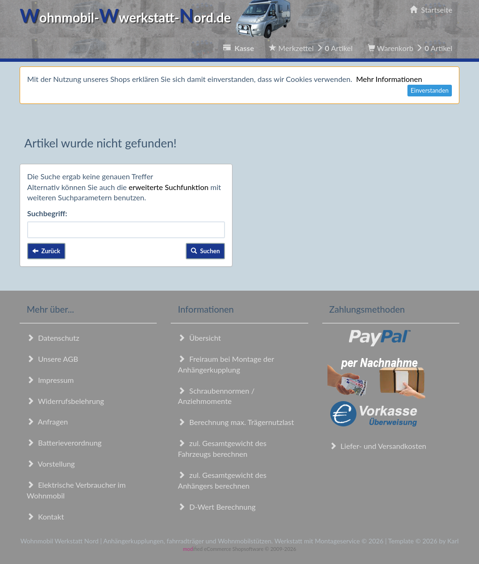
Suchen (205, 251)
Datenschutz (53, 337)
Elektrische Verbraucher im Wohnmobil (76, 490)
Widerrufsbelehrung (65, 400)
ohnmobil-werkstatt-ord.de (158, 17)
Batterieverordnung (64, 442)
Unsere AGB (52, 358)
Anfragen (47, 421)
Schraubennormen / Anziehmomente (216, 396)
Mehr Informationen (389, 78)
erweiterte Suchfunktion (169, 187)
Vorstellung (51, 463)
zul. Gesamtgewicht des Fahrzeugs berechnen (222, 448)
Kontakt (45, 516)
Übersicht (199, 337)
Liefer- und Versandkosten (378, 445)
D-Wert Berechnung (216, 506)
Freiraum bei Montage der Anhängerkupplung (226, 364)
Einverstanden (430, 90)
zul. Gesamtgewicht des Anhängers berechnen (222, 480)
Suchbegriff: (47, 213)
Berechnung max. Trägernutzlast (236, 422)
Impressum (50, 379)
